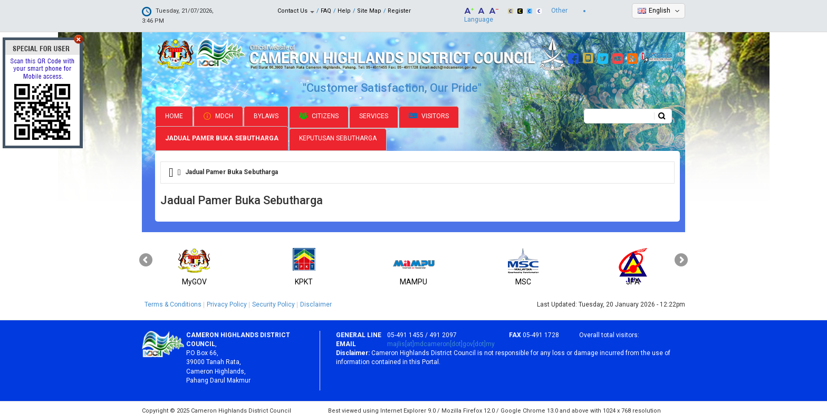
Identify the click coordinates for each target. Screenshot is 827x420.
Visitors (429, 116)
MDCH (218, 116)
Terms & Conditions (173, 304)
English (659, 10)
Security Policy (273, 304)
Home (174, 116)
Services (373, 116)
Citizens (319, 116)
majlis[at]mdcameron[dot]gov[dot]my (441, 344)
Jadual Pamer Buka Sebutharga (221, 138)
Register (399, 10)
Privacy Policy (227, 304)
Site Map (369, 10)
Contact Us (295, 10)
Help (344, 10)
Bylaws (266, 116)
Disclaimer (316, 304)
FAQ (326, 10)
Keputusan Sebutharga (338, 138)
